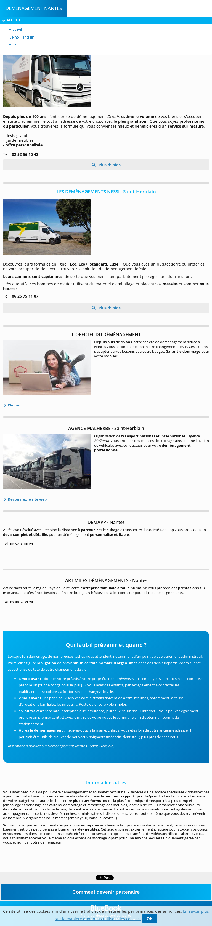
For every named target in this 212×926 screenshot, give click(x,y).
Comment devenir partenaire (106, 892)
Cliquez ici (16, 405)
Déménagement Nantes (34, 8)
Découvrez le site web (27, 499)
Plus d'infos (109, 164)
